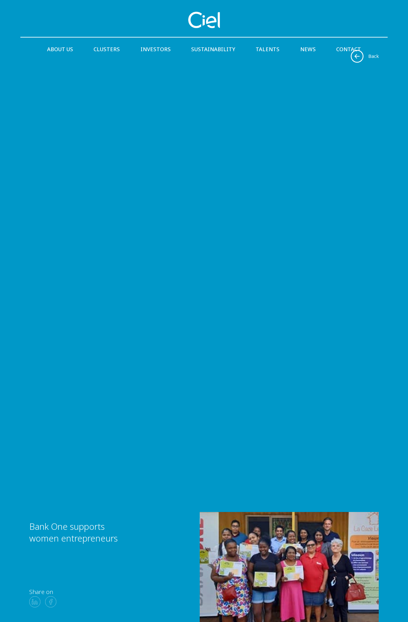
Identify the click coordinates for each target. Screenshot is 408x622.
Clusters (106, 49)
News (308, 49)
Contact (348, 49)
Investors (156, 49)
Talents (268, 49)
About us (60, 49)
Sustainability (213, 49)
